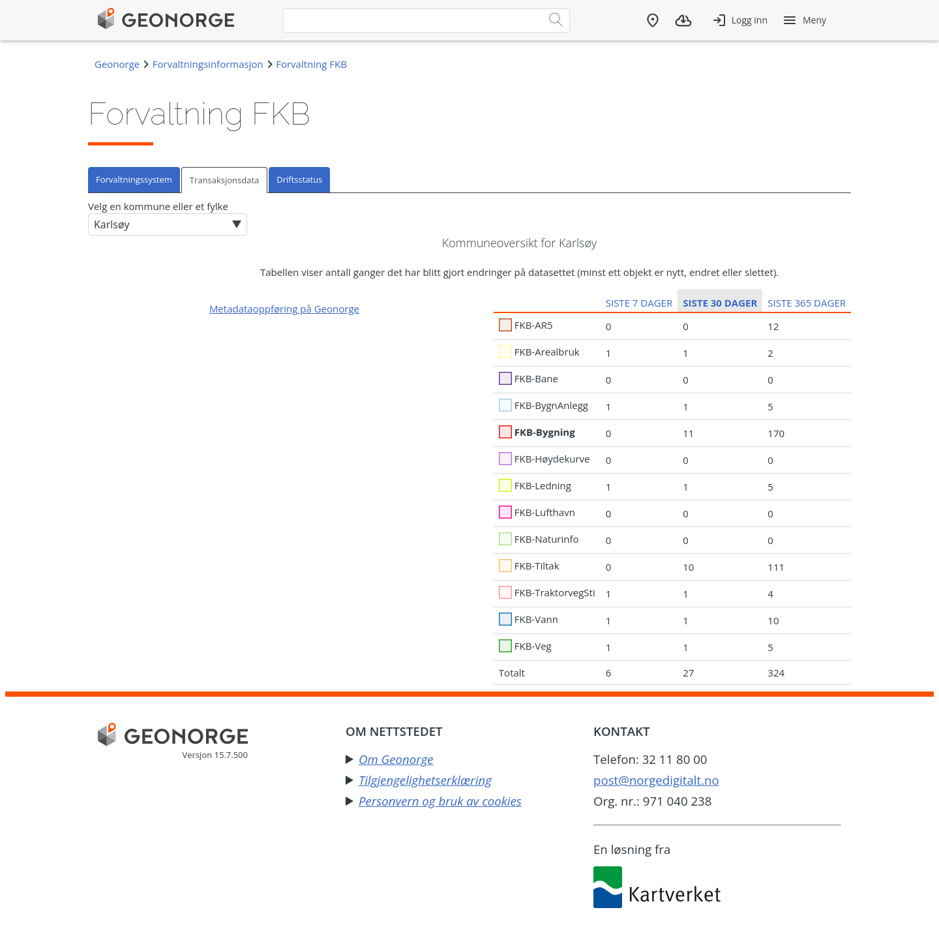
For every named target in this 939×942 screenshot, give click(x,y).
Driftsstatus (299, 179)
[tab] (134, 179)
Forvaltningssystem (134, 179)
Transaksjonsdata (224, 180)
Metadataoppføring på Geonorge (284, 308)
